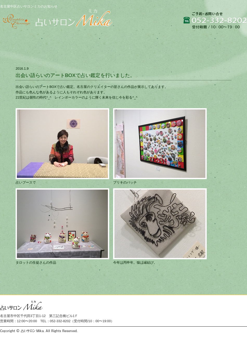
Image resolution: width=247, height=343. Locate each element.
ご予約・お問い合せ (218, 37)
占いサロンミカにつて (74, 37)
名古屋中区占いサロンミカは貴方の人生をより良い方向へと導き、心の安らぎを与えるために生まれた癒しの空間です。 (57, 20)
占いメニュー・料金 (129, 37)
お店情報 (172, 37)
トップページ (22, 37)
